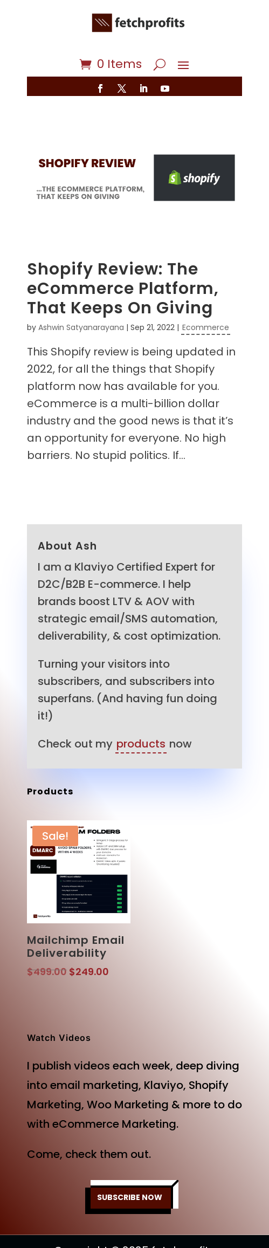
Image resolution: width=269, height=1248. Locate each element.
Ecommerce (205, 327)
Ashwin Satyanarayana (81, 327)
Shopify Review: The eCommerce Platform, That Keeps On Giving (123, 288)
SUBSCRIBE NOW (129, 1197)
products (140, 743)
